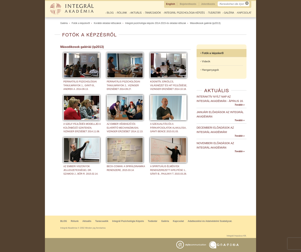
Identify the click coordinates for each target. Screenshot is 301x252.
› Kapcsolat (243, 12)
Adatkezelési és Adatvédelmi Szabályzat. (210, 221)
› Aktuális (135, 12)
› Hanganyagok (209, 69)
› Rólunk (121, 12)
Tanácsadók (101, 221)
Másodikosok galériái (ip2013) (205, 23)
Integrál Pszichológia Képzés (128, 221)
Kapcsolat (178, 221)
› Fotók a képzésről (211, 53)
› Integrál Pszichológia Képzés (184, 12)
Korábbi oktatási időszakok (107, 23)
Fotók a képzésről (81, 23)
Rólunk (75, 221)
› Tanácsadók (152, 12)
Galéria (64, 23)
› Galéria (228, 12)
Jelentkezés (208, 3)
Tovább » (240, 104)
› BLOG (109, 12)
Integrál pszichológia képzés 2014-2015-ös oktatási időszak (155, 23)
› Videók (205, 61)
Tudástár (152, 221)
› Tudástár (214, 12)
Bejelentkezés (188, 3)
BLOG (63, 221)
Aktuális (86, 221)
